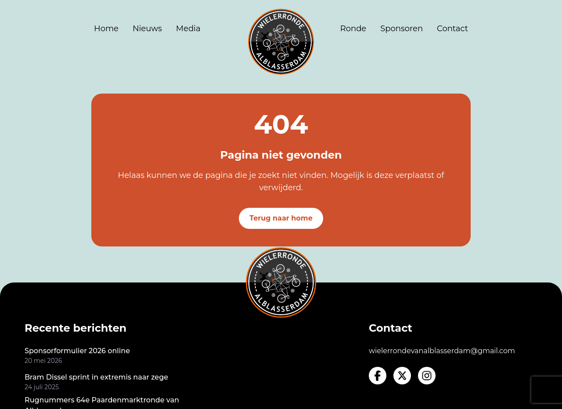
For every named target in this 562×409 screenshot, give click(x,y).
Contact (452, 28)
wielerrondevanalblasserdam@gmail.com (442, 351)
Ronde (353, 28)
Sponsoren (401, 28)
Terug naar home (281, 218)
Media (188, 28)
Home (106, 28)
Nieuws (147, 28)
